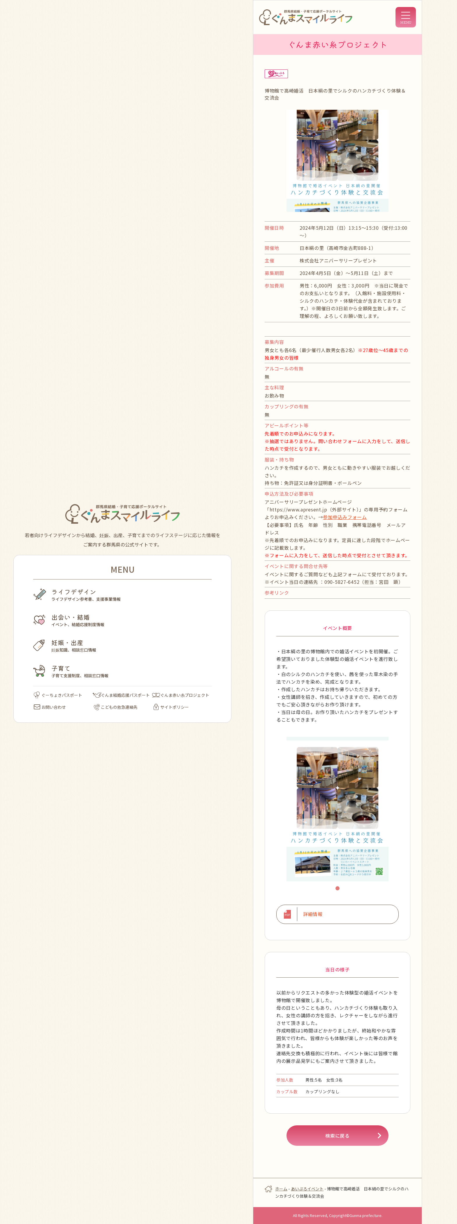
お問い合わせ (50, 707)
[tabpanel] (337, 809)
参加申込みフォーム (345, 516)
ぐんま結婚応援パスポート (121, 695)
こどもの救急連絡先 (116, 707)
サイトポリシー (171, 707)
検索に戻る (337, 1135)
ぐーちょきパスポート (58, 695)
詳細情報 (313, 913)
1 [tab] (338, 889)
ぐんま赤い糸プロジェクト (180, 695)
